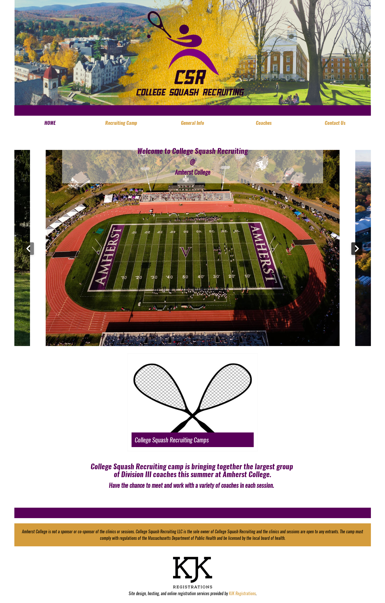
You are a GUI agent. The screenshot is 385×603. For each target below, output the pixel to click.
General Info (192, 123)
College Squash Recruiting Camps (172, 440)
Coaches (264, 123)
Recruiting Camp (121, 123)
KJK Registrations (242, 593)
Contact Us (335, 123)
